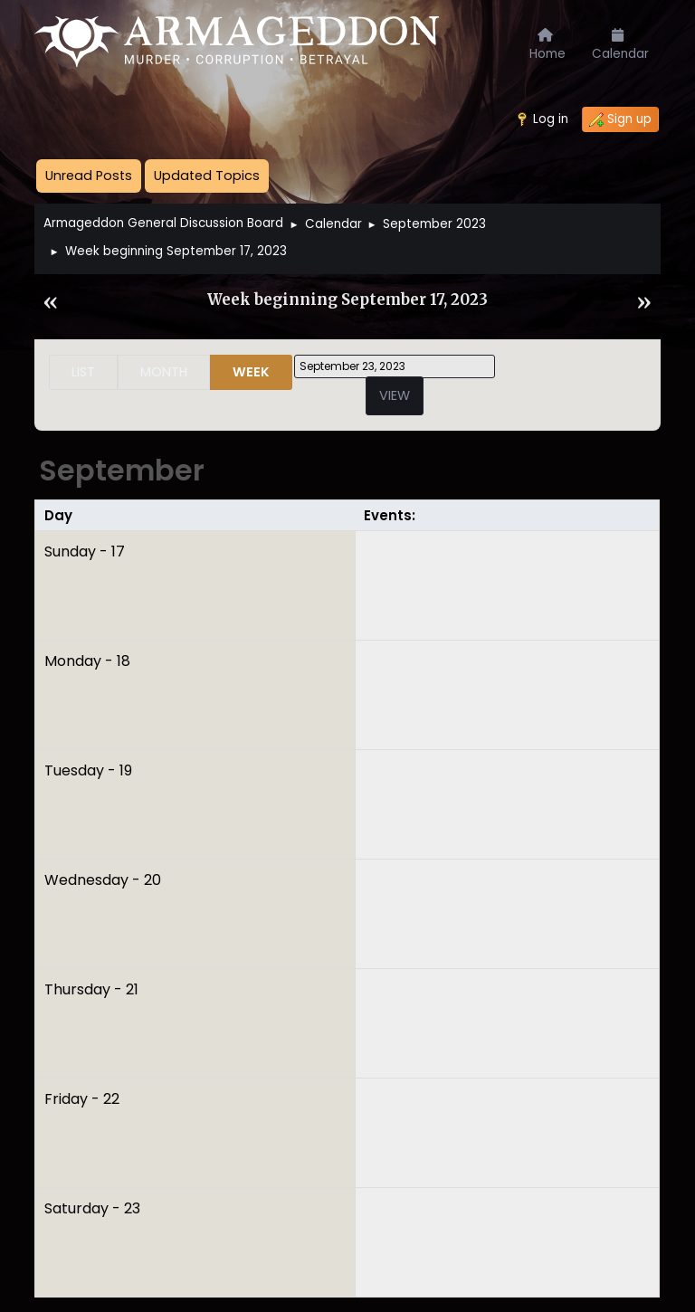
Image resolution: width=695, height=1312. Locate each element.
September (122, 470)
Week (251, 372)
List (83, 372)
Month (163, 372)
